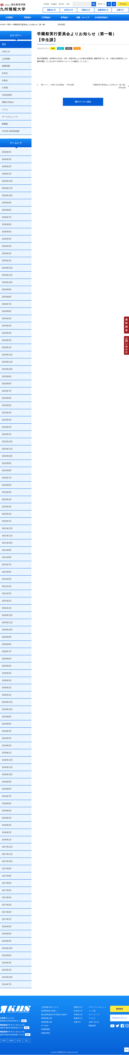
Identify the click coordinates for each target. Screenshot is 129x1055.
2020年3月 (7, 680)
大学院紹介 (46, 17)
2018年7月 (7, 796)
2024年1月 (7, 347)
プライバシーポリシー (97, 1007)
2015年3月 (7, 963)
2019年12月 (7, 702)
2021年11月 (7, 536)
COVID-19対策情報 (10, 131)
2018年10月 (7, 774)
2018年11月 (7, 767)
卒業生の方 (85, 10)
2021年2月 (7, 601)
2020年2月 (7, 688)
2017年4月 (7, 897)
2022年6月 (7, 485)
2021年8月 (7, 557)
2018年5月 (7, 811)
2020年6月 (7, 659)
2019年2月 (7, 745)
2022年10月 (7, 456)
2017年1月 (7, 919)
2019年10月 (7, 709)
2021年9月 (7, 550)
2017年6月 (7, 883)
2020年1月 (7, 695)
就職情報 (6, 66)
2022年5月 (7, 492)
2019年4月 (7, 731)
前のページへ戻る (83, 102)
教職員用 (92, 1026)
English (54, 4)
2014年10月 (7, 977)
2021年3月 (7, 593)
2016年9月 (7, 926)
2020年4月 (7, 673)
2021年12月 (7, 528)
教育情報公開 (46, 1018)
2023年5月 (7, 405)
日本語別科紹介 (101, 17)
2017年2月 (7, 912)
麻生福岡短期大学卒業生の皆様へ (54, 1015)
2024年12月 (7, 268)
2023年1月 (7, 434)
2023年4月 (7, 413)
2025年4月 (7, 239)
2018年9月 (7, 782)
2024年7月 (7, 304)
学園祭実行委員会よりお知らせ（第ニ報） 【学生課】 (109, 86)
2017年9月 (7, 869)
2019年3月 (7, 738)
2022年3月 (7, 507)
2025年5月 (7, 232)
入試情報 (6, 59)
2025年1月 (7, 261)
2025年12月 (7, 181)
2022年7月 (7, 478)
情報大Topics (8, 102)
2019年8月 (7, 717)
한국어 (61, 4)
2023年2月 (7, 427)
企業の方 (120, 10)
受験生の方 (51, 10)
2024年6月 (7, 311)
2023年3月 (7, 420)
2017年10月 (7, 861)
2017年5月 (7, 890)
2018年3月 (7, 825)
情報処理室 (45, 1033)
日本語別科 (7, 95)
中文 (68, 4)
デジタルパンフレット (119, 1018)
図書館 (5, 124)
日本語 (46, 4)
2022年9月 (7, 463)
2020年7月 (7, 651)
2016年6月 (7, 934)
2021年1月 (7, 608)
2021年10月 (7, 543)
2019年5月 (7, 724)
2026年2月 (7, 166)
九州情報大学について (50, 1007)
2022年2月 (7, 514)
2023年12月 (7, 355)
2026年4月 (7, 152)
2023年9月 (7, 376)
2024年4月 (7, 326)
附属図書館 (45, 1029)
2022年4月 (7, 499)
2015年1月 (7, 970)
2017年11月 (7, 854)
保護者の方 (78, 1018)
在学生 (60, 48)
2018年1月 (7, 840)
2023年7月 (7, 391)
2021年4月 (7, 586)
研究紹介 (64, 17)
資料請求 (126, 325)
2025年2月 (7, 253)
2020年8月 (7, 644)
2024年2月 (7, 340)
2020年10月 (7, 630)
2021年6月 (7, 572)
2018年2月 (7, 832)
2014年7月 (7, 984)
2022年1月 (7, 521)
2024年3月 (7, 333)
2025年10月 (7, 195)
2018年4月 (7, 818)
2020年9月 (7, 637)
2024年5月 (7, 318)
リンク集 (92, 1011)
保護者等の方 (103, 10)
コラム (5, 109)
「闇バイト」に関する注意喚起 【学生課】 (57, 85)
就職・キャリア (83, 17)
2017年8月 (7, 876)
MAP (24, 1021)
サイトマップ (94, 1015)
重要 (52, 48)
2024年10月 (7, 282)
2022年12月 (7, 441)
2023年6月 (7, 398)
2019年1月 (7, 753)
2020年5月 (7, 666)
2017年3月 (7, 905)
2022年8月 (7, 470)
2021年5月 (7, 579)
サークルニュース (10, 117)
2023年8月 (7, 384)
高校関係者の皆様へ (49, 1011)
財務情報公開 (46, 1022)
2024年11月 (7, 275)
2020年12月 (7, 615)
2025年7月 (7, 217)
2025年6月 (7, 224)
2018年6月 (7, 803)
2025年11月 (7, 188)
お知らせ (6, 51)
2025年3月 (7, 246)
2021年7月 (7, 565)
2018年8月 (7, 789)
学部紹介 (27, 17)
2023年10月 (7, 369)
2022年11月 (7, 449)
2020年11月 (7, 622)
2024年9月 (7, 289)
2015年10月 (7, 948)
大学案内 (9, 17)
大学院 (77, 48)
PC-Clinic (45, 1026)
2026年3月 (7, 159)
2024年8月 (7, 297)
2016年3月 (7, 941)
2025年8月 (7, 210)
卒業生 (69, 48)
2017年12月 (7, 847)
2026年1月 (7, 174)
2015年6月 (7, 955)
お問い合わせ (126, 345)
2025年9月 (7, 203)
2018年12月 (7, 760)
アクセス (123, 4)
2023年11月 (7, 362)
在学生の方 (68, 10)
